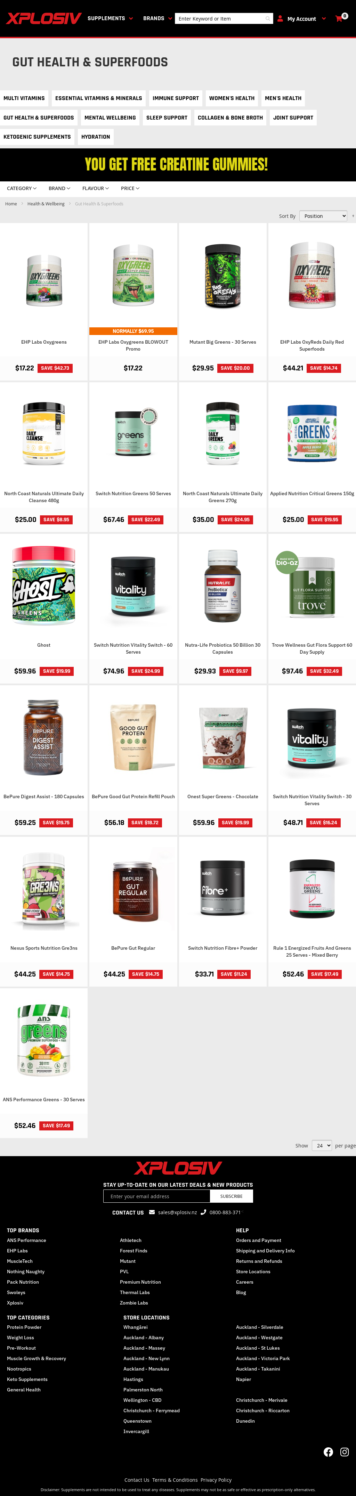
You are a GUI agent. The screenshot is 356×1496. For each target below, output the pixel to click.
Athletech (130, 1240)
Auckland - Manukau (146, 1369)
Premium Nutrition (140, 1282)
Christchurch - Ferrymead (151, 1410)
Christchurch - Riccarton (263, 1410)
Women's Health (231, 98)
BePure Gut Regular (133, 948)
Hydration (95, 137)
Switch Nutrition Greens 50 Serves (133, 493)
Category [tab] (19, 188)
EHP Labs (17, 1251)
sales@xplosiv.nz (177, 1212)
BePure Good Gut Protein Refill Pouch (133, 796)
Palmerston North (143, 1390)
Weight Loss (20, 1337)
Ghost (43, 645)
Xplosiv (15, 1303)
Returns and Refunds (259, 1261)
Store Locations (253, 1271)
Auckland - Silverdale (259, 1327)
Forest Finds (133, 1251)
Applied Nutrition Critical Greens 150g (312, 493)
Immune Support (176, 98)
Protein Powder (24, 1327)
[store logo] (45, 18)
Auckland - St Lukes (258, 1348)
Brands (153, 18)
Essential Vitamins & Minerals (98, 98)
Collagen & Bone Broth (230, 118)
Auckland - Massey (144, 1348)
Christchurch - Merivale (262, 1400)
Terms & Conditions (175, 1480)
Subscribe (231, 1196)
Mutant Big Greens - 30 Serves (222, 342)
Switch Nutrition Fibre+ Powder (222, 948)
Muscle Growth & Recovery (36, 1358)
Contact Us (136, 1480)
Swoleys (16, 1292)
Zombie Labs (134, 1303)
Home (11, 203)
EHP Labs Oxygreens (44, 342)
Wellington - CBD (142, 1400)
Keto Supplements (27, 1379)
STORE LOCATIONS (146, 1318)
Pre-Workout (21, 1348)
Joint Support (293, 118)
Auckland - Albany (143, 1337)
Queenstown (137, 1421)
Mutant (128, 1261)
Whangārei (135, 1327)
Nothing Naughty (25, 1271)
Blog (241, 1292)
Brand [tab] (57, 188)
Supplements (106, 18)
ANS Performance (26, 1240)
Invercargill (136, 1431)
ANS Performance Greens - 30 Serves (44, 1099)
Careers (244, 1282)
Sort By (287, 216)
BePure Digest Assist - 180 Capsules (43, 796)
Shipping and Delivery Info (265, 1251)
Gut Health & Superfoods (38, 118)
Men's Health (283, 98)
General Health (24, 1390)
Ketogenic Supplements (37, 137)
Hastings (133, 1379)
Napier (243, 1379)
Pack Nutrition (23, 1282)
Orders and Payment (258, 1240)
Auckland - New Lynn (146, 1358)
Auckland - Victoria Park (263, 1358)
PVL (124, 1271)
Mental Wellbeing (110, 118)
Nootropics (19, 1369)
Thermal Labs (135, 1292)
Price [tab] (128, 188)
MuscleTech (20, 1261)
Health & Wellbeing (46, 203)
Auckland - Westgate (259, 1337)
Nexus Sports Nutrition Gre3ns (44, 948)
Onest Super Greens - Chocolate (222, 796)
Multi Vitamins (24, 98)
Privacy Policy (216, 1480)
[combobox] (224, 18)
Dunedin (245, 1421)
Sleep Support (166, 118)
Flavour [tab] (93, 188)
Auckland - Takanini (258, 1369)
